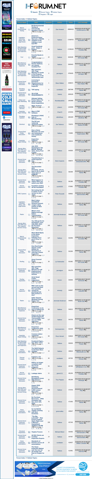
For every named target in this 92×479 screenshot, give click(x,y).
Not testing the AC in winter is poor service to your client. (38, 192)
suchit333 (60, 186)
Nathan (59, 40)
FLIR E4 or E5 (36, 357)
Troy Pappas (60, 379)
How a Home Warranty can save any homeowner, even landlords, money (38, 133)
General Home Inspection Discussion (22, 83)
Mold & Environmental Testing (22, 29)
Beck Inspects (59, 161)
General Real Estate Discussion (22, 133)
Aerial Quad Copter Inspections (36, 278)
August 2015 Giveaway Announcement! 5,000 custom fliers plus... (37, 388)
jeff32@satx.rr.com (81, 367)
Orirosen (81, 359)
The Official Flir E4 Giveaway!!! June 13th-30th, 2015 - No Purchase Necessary (38, 224)
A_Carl (81, 151)
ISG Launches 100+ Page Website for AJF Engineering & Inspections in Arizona (37, 270)
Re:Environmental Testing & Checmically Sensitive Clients (38, 28)
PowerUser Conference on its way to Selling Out (38, 308)
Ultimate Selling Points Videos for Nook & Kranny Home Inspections (38, 101)
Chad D (59, 112)
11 (39, 230)
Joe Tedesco (60, 124)
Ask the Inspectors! (22, 186)
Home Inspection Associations (21, 351)
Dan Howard (60, 29)
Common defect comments (37, 334)
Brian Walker (60, 83)
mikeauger (81, 380)
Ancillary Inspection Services (22, 107)
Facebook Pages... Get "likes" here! (38, 341)
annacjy (59, 290)
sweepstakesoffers (81, 161)
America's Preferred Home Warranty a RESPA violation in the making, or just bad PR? (38, 39)
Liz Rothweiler (59, 261)
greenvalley (59, 411)
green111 (60, 373)
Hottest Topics (57, 12)
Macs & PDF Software (36, 112)
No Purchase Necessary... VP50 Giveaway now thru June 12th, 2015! (38, 400)
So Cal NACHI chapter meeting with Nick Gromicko (37, 411)
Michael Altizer (59, 432)
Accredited (81, 239)
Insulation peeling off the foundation (38, 186)
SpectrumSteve (81, 194)
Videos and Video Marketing (22, 100)
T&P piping (35, 89)
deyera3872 (81, 40)
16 (41, 155)
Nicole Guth (81, 301)
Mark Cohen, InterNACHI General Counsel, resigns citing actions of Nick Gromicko (37, 204)
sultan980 (81, 291)
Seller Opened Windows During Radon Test (37, 299)
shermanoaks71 (81, 432)
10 (37, 230)
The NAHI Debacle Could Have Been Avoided (38, 349)
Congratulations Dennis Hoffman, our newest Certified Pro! (37, 64)
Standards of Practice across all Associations (38, 442)
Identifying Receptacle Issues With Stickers (38, 378)
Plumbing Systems (22, 89)
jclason (60, 107)
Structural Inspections (22, 431)
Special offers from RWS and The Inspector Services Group (21, 151)
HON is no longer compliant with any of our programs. (37, 365)
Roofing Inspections (22, 280)
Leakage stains (37, 373)
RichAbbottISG (59, 100)
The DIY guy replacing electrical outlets (37, 123)
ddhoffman (59, 117)
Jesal (59, 141)
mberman (81, 451)
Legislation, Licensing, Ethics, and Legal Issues (21, 40)
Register (42, 14)
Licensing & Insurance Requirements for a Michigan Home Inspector (37, 83)
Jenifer (81, 65)
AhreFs (81, 113)
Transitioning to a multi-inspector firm (37, 159)
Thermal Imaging (22, 358)
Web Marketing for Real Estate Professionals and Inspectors (22, 49)
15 (39, 155)
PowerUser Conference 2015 (37, 327)
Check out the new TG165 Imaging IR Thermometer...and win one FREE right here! (38, 318)
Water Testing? (37, 106)
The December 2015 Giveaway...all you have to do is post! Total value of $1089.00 (38, 170)
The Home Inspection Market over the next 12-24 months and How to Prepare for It (38, 450)
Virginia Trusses (37, 432)
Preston (81, 344)
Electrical (22, 124)
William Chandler (81, 443)
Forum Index (20, 19)
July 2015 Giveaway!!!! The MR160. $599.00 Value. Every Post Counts (37, 149)
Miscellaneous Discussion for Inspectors (22, 64)
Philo (81, 390)
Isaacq (60, 94)
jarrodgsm (60, 73)
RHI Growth (81, 58)
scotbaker (60, 89)
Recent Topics (45, 12)
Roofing (22, 261)
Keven (60, 280)
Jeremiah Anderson (60, 214)
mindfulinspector (81, 30)
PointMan (81, 50)
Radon (22, 214)
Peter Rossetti (59, 194)
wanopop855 (81, 101)
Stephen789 (81, 125)
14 (37, 155)
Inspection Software (35, 139)
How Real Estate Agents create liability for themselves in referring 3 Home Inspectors (37, 250)
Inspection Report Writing (22, 112)
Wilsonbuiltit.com (81, 352)
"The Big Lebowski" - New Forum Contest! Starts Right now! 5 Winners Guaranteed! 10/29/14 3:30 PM (37, 421)
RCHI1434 (81, 280)
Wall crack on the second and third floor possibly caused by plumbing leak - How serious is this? (37, 290)
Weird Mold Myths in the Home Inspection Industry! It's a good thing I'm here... (38, 236)
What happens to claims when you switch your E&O (37, 181)
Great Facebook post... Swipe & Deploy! (37, 48)
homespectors (59, 329)
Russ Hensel (60, 336)
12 (41, 230)
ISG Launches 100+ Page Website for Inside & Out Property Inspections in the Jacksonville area (38, 73)
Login (50, 14)
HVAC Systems (21, 193)
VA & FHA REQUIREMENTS (37, 94)
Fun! (22, 57)
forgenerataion (81, 134)
